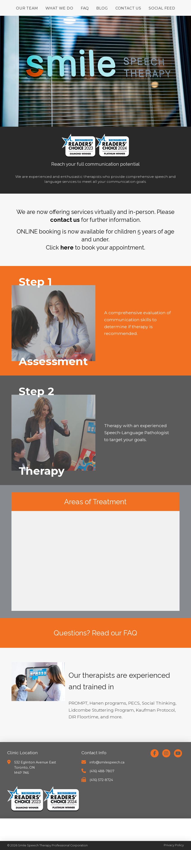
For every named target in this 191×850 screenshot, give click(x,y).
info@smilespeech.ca (107, 762)
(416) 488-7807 (102, 771)
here (67, 247)
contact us (65, 219)
